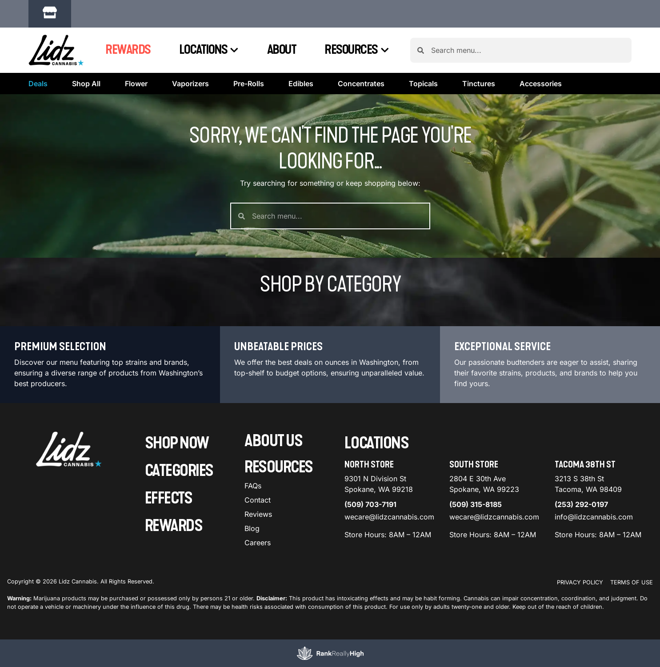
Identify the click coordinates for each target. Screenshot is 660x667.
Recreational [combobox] (561, 349)
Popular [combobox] (618, 349)
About (281, 49)
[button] (158, 15)
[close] (421, 21)
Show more (34, 620)
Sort (610, 339)
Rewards (128, 49)
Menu (545, 339)
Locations (209, 50)
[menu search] (63, 355)
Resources (356, 50)
